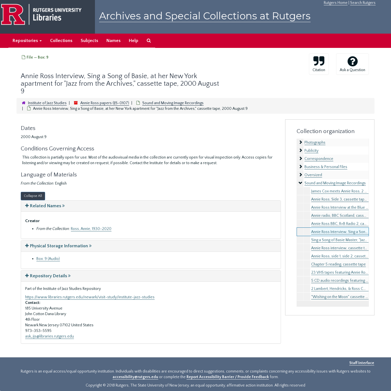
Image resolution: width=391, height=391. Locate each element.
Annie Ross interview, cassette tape (341, 248)
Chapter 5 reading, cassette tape (338, 264)
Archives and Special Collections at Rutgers (205, 16)
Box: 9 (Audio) (48, 259)
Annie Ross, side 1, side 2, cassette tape (344, 256)
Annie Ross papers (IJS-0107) (104, 103)
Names (113, 40)
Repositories (27, 40)
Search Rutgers (363, 3)
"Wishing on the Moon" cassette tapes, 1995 (348, 297)
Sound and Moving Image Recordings (173, 103)
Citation (319, 63)
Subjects (89, 40)
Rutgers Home (336, 3)
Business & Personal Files (325, 167)
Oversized (313, 175)
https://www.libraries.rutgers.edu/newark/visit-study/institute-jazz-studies (90, 297)
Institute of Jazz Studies (47, 103)
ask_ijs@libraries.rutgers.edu (49, 336)
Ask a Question (352, 63)
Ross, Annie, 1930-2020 (91, 229)
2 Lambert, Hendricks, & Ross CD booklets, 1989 (351, 289)
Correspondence (318, 159)
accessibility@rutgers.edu (135, 377)
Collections (61, 40)
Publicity (311, 150)
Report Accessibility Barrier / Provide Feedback (228, 377)
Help (133, 40)
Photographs (314, 142)
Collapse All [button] (33, 196)
